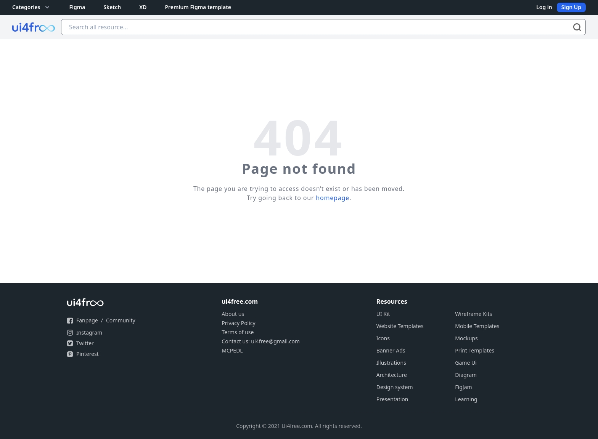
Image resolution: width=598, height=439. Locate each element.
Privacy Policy (238, 323)
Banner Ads (390, 350)
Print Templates (474, 350)
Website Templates (400, 326)
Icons (383, 338)
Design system (394, 387)
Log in (544, 7)
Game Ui (466, 362)
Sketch (112, 7)
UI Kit (383, 313)
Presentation (392, 399)
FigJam (463, 387)
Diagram (466, 374)
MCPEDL (232, 350)
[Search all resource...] (323, 27)
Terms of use (238, 332)
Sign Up (571, 7)
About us (233, 313)
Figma (77, 7)
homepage (332, 198)
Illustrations (391, 362)
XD (142, 7)
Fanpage (87, 320)
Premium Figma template (198, 7)
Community (120, 320)
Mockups (466, 338)
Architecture (391, 374)
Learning (466, 399)
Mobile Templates (477, 326)
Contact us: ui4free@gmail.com (261, 341)
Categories (31, 7)
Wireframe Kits (473, 313)
